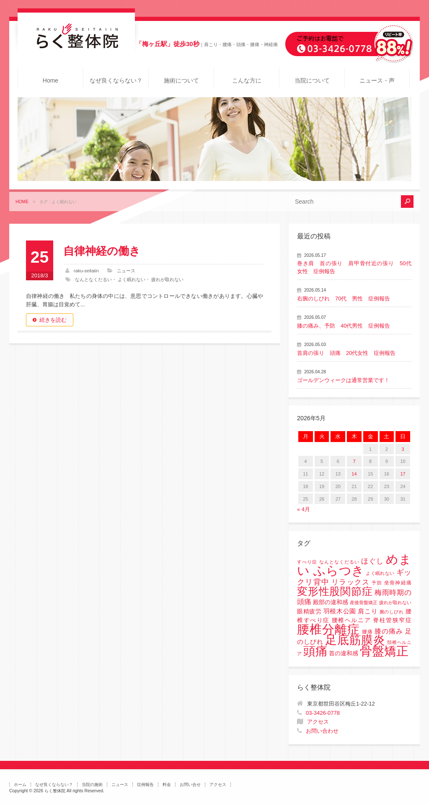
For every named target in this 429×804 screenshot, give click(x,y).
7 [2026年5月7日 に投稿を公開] (354, 461)
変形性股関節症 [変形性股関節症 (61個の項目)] (334, 591)
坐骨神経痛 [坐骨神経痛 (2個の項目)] (397, 583)
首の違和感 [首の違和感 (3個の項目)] (343, 653)
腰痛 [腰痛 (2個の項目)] (367, 632)
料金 (167, 784)
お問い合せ (190, 784)
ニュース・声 (377, 80)
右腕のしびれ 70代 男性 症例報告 (343, 298)
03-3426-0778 (323, 713)
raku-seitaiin (86, 270)
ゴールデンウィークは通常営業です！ (343, 380)
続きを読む (53, 320)
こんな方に (246, 80)
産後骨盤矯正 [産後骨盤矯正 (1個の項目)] (363, 602)
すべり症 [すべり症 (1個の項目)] (307, 561)
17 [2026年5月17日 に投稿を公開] (402, 473)
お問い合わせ (322, 731)
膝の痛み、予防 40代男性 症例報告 (343, 326)
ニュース (126, 270)
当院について (312, 80)
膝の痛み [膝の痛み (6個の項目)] (389, 631)
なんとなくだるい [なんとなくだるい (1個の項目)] (339, 561)
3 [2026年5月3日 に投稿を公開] (403, 449)
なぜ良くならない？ (116, 80)
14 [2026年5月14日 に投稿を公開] (354, 473)
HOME (22, 201)
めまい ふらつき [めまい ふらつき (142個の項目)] (354, 565)
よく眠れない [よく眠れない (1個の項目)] (380, 573)
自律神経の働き (101, 251)
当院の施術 (92, 784)
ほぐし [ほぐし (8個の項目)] (372, 561)
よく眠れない (131, 279)
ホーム (20, 784)
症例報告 (145, 784)
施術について (181, 80)
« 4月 (303, 509)
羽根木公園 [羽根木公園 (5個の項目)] (339, 611)
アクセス (318, 722)
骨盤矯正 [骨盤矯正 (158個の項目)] (384, 651)
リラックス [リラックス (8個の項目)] (350, 582)
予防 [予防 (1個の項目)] (377, 582)
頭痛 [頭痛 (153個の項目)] (315, 651)
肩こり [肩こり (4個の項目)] (367, 611)
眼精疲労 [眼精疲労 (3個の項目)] (309, 611)
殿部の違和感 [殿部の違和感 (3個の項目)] (330, 602)
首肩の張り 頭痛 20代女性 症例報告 (346, 353)
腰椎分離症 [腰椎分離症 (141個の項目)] (328, 629)
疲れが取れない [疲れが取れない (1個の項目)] (395, 602)
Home (50, 80)
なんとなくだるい (93, 279)
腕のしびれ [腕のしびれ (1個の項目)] (392, 611)
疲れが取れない (167, 279)
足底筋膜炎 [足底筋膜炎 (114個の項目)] (355, 639)
